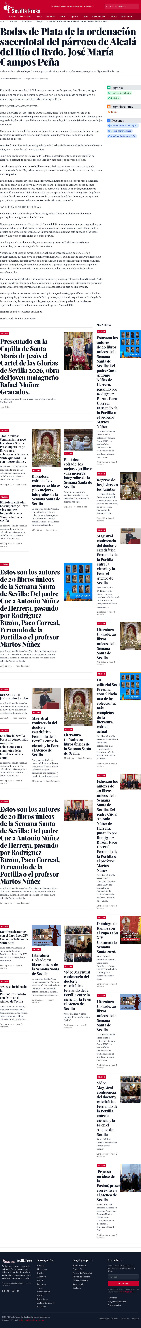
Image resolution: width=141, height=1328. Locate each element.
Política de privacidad (127, 1292)
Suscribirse (123, 1283)
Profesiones (126, 16)
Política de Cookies (81, 1277)
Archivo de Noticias (45, 1303)
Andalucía (50, 16)
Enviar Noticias (114, 1305)
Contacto (77, 1288)
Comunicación (99, 16)
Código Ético (78, 1269)
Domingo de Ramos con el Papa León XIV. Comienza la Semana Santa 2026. (14, 937)
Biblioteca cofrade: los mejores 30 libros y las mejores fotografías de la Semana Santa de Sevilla (78, 473)
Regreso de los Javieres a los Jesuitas (14, 696)
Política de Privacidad (82, 1273)
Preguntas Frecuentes (117, 1301)
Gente (62, 16)
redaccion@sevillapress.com (31, 1320)
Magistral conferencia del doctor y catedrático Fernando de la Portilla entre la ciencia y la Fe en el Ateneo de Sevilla (45, 736)
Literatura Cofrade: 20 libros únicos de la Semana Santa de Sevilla (77, 744)
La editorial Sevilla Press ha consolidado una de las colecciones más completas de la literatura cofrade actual (14, 747)
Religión (40, 21)
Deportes (74, 16)
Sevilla (38, 16)
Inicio (2, 21)
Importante (27, 21)
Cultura (113, 16)
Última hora (25, 16)
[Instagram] (13, 1291)
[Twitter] (8, 1291)
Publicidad (112, 1298)
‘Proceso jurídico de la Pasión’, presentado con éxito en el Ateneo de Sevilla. (13, 994)
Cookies (114, 1318)
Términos (125, 1318)
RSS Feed (41, 1307)
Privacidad (104, 1318)
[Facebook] (3, 1291)
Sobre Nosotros (80, 1265)
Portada (12, 16)
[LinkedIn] (18, 1291)
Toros (85, 16)
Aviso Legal (78, 1284)
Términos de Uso (80, 1280)
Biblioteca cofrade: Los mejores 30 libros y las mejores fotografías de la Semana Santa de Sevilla (46, 490)
